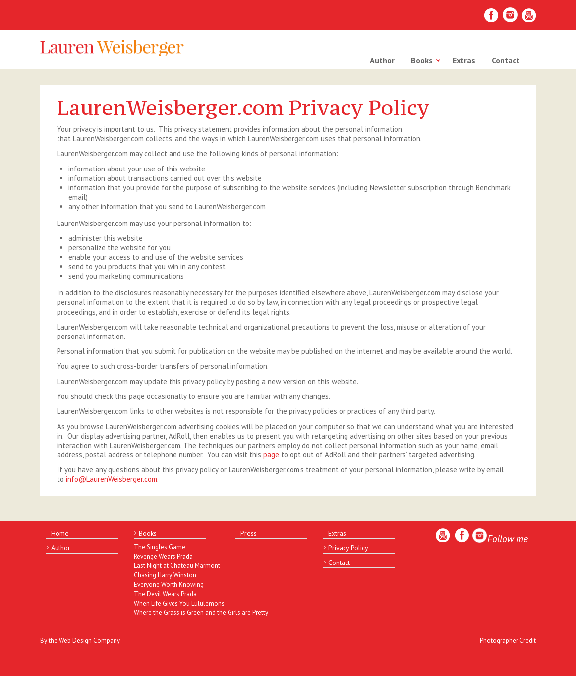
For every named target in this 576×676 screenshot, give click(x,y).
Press (248, 533)
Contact (505, 60)
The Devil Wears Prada (165, 594)
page (271, 454)
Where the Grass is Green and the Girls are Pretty (176, 612)
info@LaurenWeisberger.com (111, 479)
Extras (464, 60)
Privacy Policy (348, 547)
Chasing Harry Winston (165, 575)
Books (422, 60)
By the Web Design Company (80, 640)
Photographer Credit (508, 640)
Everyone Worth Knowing (169, 584)
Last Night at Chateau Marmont (176, 566)
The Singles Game (159, 547)
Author (382, 60)
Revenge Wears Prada (163, 556)
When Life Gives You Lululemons (176, 603)
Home (60, 533)
